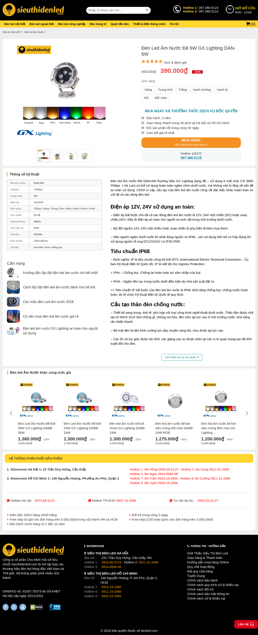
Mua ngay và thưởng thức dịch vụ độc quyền (191, 111)
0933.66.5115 (111, 562)
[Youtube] (22, 607)
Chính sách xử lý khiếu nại (206, 598)
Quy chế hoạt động (201, 567)
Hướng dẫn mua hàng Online (208, 562)
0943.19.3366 (111, 596)
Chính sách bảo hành (202, 580)
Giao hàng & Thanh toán (204, 558)
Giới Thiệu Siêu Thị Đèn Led (207, 553)
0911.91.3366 (148, 562)
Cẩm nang (16, 263)
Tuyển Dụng (196, 576)
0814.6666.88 (111, 567)
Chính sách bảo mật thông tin (208, 594)
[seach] (148, 10)
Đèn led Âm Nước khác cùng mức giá (40, 372)
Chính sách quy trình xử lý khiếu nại (213, 585)
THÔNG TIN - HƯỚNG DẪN (208, 546)
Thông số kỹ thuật (24, 174)
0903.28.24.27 (208, 500)
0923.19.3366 (111, 587)
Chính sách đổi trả (200, 589)
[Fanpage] (6, 607)
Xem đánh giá (175, 62)
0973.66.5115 (45, 500)
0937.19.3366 (126, 500)
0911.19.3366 (111, 591)
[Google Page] (14, 607)
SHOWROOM (95, 546)
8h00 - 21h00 (245, 10)
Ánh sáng (148, 81)
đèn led (26, 568)
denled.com (149, 630)
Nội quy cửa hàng (200, 571)
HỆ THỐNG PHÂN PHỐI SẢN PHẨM (35, 458)
